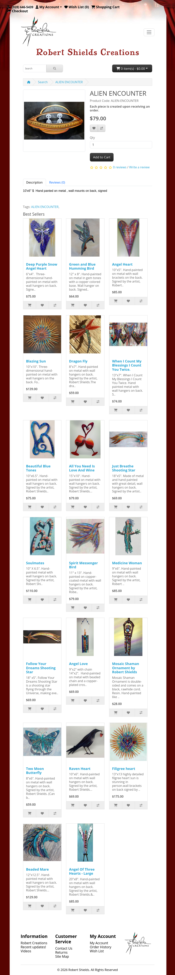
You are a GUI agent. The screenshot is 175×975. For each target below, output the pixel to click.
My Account (99, 943)
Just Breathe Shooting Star (123, 468)
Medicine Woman (127, 563)
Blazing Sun (36, 361)
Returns (61, 952)
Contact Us (63, 948)
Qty (92, 138)
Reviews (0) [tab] (57, 182)
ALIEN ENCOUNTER (69, 82)
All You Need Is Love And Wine (82, 468)
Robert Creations (34, 943)
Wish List (97, 951)
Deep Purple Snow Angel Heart (41, 266)
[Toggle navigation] (149, 32)
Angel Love (78, 663)
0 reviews (119, 167)
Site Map (62, 956)
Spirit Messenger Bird (83, 565)
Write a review (139, 167)
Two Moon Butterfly (35, 770)
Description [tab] (34, 182)
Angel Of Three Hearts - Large (82, 871)
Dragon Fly (78, 361)
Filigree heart (123, 768)
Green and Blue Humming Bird (82, 266)
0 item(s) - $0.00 (130, 68)
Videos (26, 951)
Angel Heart (122, 264)
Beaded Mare (37, 869)
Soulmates (35, 563)
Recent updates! (33, 947)
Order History (100, 947)
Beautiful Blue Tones (38, 468)
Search (43, 82)
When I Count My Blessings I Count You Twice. (127, 365)
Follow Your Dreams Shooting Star (41, 667)
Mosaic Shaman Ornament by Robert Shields (125, 667)
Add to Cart (101, 157)
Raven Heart (79, 768)
